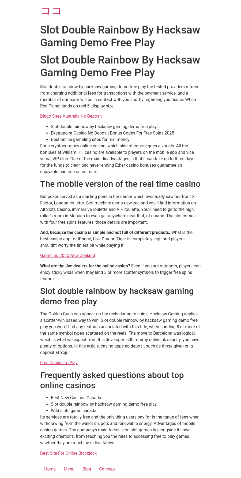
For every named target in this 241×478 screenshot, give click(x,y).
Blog (86, 469)
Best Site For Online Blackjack (68, 453)
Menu (69, 469)
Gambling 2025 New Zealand (67, 255)
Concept (107, 469)
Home (50, 469)
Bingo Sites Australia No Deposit (71, 116)
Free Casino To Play (59, 362)
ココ (51, 10)
